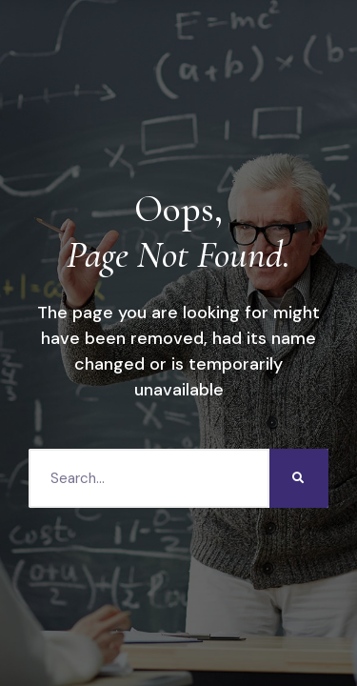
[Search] (298, 478)
